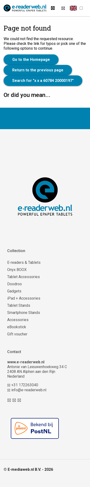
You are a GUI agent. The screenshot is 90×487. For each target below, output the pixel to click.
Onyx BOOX (17, 269)
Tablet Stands (18, 305)
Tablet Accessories (23, 277)
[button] (73, 8)
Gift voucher (17, 334)
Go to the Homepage (31, 59)
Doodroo (14, 284)
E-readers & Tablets (24, 262)
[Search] (53, 8)
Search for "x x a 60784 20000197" (43, 80)
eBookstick (16, 327)
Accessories (18, 320)
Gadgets (14, 291)
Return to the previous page (37, 70)
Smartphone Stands (23, 312)
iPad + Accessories (23, 298)
